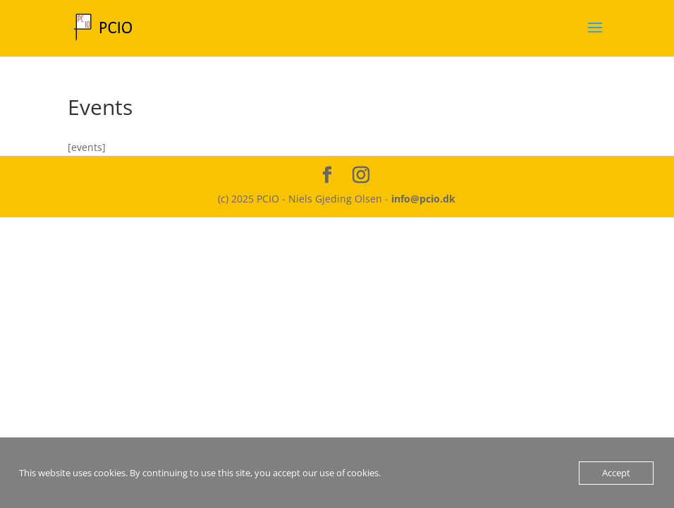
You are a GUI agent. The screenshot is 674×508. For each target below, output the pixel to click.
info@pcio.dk (423, 198)
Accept (616, 472)
